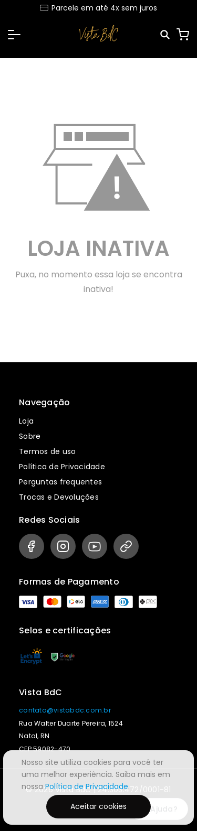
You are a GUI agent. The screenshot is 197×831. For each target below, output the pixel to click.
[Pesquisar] (165, 34)
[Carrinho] (183, 34)
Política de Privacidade (62, 466)
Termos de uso (47, 451)
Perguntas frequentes (60, 482)
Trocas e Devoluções (59, 497)
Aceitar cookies (98, 806)
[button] (14, 34)
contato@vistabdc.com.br (65, 710)
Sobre (29, 436)
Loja (26, 421)
